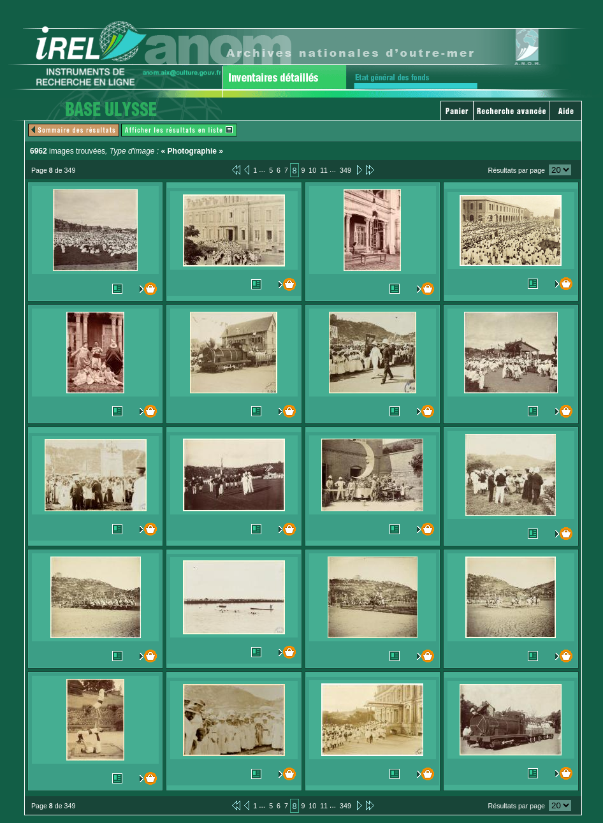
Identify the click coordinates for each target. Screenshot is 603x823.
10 (312, 170)
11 (324, 170)
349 (345, 170)
